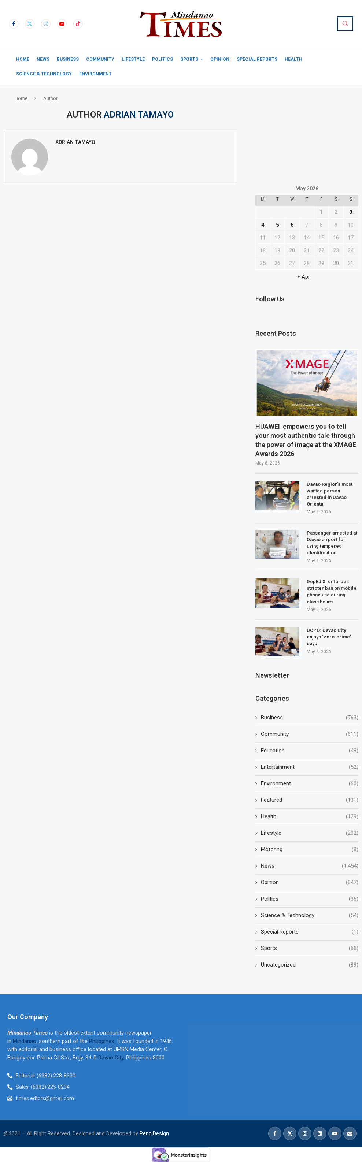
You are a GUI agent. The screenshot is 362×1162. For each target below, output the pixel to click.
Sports (189, 59)
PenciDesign (154, 1133)
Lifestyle (133, 59)
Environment (95, 74)
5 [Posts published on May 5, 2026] (277, 224)
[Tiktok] (78, 24)
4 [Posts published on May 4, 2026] (263, 224)
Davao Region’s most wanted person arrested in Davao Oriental (329, 494)
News (43, 59)
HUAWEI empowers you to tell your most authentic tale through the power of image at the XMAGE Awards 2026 (305, 440)
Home (22, 59)
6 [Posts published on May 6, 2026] (292, 224)
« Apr (304, 276)
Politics (162, 59)
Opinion (219, 59)
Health (293, 59)
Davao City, (112, 1057)
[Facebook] (13, 24)
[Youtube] (62, 24)
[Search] (345, 23)
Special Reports (257, 59)
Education (309, 751)
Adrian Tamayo (75, 142)
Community (100, 59)
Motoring (309, 849)
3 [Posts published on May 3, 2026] (350, 212)
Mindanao (24, 1041)
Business (68, 59)
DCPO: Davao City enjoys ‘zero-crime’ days (329, 636)
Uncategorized (309, 965)
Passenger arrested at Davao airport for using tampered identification (332, 543)
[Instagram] (46, 24)
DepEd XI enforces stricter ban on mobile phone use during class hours (332, 591)
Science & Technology (44, 74)
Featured (309, 800)
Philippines (101, 1041)
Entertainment (309, 767)
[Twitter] (29, 24)
